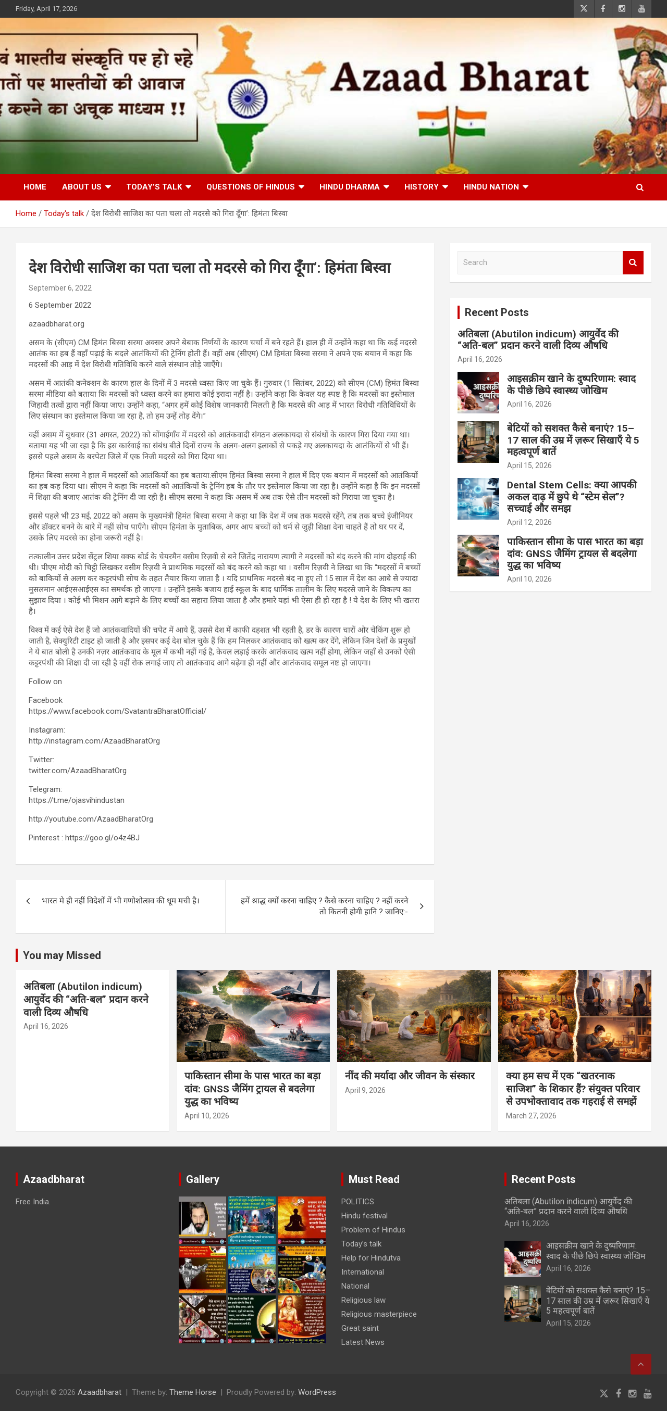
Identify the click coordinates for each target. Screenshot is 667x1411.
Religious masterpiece (379, 1314)
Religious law (363, 1300)
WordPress (317, 1392)
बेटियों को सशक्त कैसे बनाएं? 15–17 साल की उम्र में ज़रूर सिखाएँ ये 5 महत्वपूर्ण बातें (573, 440)
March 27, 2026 (531, 1116)
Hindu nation (491, 187)
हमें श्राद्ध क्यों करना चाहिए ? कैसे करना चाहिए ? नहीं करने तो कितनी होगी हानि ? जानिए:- (324, 906)
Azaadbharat (99, 1392)
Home (34, 187)
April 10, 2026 (529, 579)
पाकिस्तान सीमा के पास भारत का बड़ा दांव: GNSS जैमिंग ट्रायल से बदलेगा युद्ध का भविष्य (575, 554)
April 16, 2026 (480, 359)
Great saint (360, 1328)
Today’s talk (154, 187)
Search (633, 262)
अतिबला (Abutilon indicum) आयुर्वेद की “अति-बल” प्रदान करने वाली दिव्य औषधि (538, 340)
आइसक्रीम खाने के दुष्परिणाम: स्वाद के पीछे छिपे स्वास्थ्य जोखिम (571, 385)
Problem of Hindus (373, 1229)
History (421, 187)
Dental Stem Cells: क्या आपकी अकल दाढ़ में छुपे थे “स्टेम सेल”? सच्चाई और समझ (572, 497)
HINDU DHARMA (349, 187)
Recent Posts (497, 312)
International (362, 1272)
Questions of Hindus (250, 187)
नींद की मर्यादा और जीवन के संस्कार (410, 1076)
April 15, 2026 (529, 465)
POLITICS (357, 1201)
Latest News (363, 1342)
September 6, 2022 (60, 288)
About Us (82, 187)
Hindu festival (364, 1215)
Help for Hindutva (371, 1258)
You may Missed (62, 955)
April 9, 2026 (365, 1090)
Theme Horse (192, 1392)
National (355, 1286)
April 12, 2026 (529, 522)
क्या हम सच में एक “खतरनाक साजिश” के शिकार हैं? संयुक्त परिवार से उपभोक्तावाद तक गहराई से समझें (573, 1088)
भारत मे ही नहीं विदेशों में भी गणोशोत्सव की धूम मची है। (121, 900)
